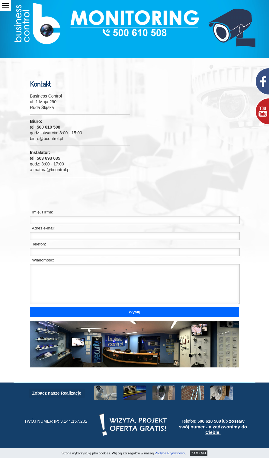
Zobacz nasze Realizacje (57, 393)
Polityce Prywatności (170, 453)
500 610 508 (209, 421)
